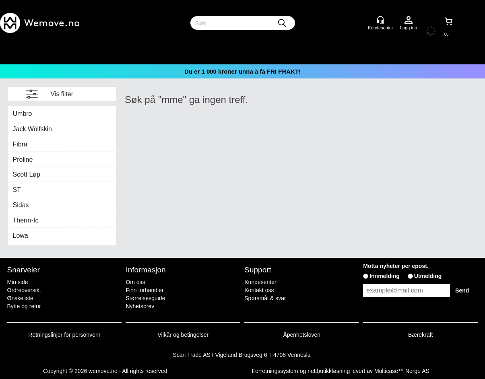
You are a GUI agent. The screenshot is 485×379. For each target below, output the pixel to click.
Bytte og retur (24, 306)
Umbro (22, 113)
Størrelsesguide (145, 298)
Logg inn (408, 20)
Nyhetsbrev (140, 306)
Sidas (21, 205)
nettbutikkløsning (329, 371)
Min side (17, 282)
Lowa (20, 235)
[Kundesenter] (380, 20)
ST (17, 189)
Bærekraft (420, 335)
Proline (23, 159)
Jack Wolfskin (32, 129)
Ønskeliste (20, 298)
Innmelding (384, 276)
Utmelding (428, 276)
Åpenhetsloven (301, 335)
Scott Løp (26, 174)
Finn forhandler (144, 290)
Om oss (135, 282)
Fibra (20, 144)
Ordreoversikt (24, 290)
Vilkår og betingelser (183, 335)
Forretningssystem (275, 371)
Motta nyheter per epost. (396, 266)
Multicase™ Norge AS (401, 371)
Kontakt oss (259, 290)
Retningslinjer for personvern (64, 335)
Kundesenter (260, 282)
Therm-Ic (26, 220)
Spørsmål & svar (265, 298)
